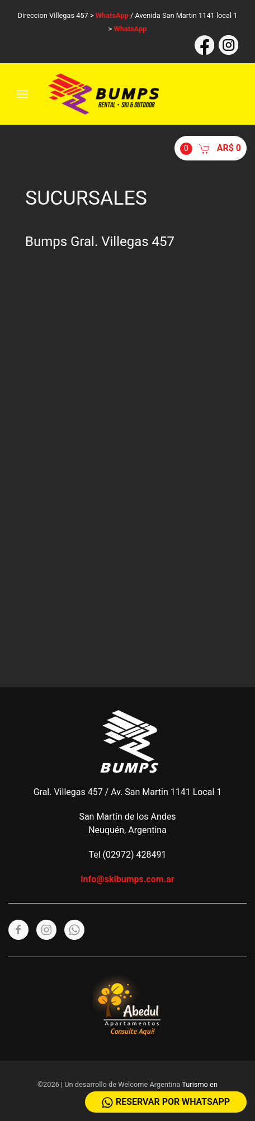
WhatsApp (112, 15)
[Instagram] (46, 930)
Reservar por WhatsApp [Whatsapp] (166, 1102)
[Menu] (22, 94)
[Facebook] (18, 930)
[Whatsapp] (74, 930)
